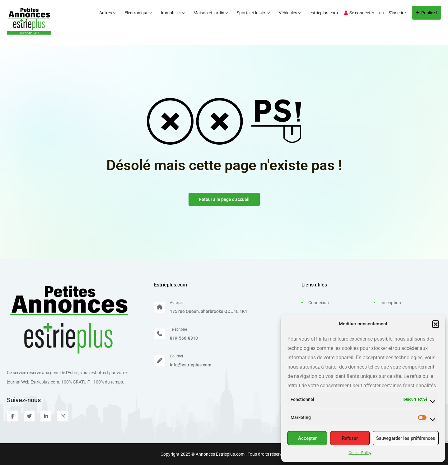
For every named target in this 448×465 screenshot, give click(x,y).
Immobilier (172, 13)
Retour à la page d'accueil (224, 199)
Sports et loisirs (253, 13)
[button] (435, 324)
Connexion (318, 302)
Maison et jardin (210, 13)
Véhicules (289, 13)
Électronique (138, 13)
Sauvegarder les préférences (405, 438)
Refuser (350, 438)
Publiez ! (426, 12)
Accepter (307, 438)
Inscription (390, 302)
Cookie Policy (360, 453)
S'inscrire (397, 12)
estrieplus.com (324, 12)
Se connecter (359, 12)
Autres (107, 13)
